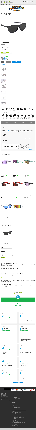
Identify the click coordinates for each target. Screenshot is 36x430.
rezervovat (8, 61)
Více (1, 266)
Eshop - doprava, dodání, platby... (5, 400)
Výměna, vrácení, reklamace (5, 396)
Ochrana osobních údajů (4, 398)
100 (8, 131)
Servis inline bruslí (3, 395)
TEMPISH (4, 57)
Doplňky (3, 4)
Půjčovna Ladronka (3, 394)
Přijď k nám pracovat (4, 399)
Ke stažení (2, 401)
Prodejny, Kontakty (3, 393)
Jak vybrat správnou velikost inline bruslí (9, 263)
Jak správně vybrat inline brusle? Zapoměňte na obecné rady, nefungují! (15, 273)
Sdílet (6, 64)
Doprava (4, 59)
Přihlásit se (2, 257)
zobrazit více (31, 149)
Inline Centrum (8, 2)
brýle (8, 130)
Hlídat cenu (3, 64)
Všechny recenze (18, 382)
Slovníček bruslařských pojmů (6, 284)
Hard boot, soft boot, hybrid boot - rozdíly (9, 268)
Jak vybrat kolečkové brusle (6, 279)
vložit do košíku (16, 61)
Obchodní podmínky (4, 397)
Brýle (6, 4)
